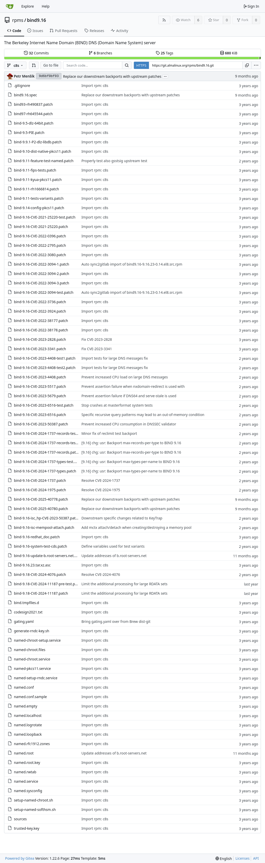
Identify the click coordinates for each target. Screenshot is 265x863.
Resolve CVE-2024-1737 (100, 480)
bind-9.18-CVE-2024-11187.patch (41, 593)
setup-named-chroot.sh (33, 800)
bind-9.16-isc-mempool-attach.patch (44, 527)
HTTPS (141, 65)
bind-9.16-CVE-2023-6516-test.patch (43, 405)
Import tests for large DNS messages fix (114, 358)
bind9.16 (36, 20)
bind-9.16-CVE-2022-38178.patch (41, 330)
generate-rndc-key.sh (31, 630)
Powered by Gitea (19, 858)
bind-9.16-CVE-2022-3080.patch (40, 254)
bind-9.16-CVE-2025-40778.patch (41, 499)
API (256, 858)
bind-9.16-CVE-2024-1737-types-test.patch (49, 461)
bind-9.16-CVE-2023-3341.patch (40, 348)
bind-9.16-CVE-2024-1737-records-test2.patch (51, 433)
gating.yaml (24, 621)
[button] (34, 65)
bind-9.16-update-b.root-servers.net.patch (49, 555)
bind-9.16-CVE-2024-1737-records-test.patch (50, 442)
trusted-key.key (26, 828)
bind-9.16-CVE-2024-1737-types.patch (45, 471)
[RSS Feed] (164, 20)
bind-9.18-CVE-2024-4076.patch (40, 574)
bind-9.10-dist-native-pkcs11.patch (42, 151)
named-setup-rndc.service (35, 677)
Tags (164, 53)
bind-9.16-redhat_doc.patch (37, 536)
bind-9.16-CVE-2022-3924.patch (40, 311)
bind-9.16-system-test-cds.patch (40, 546)
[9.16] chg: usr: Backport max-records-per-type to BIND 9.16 (131, 442)
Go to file (50, 65)
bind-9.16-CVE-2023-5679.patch (40, 395)
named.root (24, 753)
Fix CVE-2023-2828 (96, 339)
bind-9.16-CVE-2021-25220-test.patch (44, 217)
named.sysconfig (28, 790)
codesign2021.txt (28, 612)
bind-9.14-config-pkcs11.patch (39, 207)
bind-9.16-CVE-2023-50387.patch (41, 424)
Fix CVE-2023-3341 (96, 348)
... (165, 76)
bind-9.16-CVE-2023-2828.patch (40, 339)
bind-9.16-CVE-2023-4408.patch (40, 377)
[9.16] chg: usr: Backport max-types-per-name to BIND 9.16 (130, 461)
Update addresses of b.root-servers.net (114, 555)
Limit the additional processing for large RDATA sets (124, 583)
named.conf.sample (30, 696)
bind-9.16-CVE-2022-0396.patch (40, 236)
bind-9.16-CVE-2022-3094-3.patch (41, 283)
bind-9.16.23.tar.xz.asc (32, 565)
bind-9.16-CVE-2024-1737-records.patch (47, 452)
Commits (36, 53)
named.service (26, 781)
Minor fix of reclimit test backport (109, 433)
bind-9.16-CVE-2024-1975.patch (40, 489)
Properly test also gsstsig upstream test (114, 160)
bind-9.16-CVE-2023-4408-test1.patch (44, 358)
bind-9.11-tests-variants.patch (39, 198)
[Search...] (127, 65)
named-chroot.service (32, 659)
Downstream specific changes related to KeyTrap (121, 518)
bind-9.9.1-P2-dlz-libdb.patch (38, 142)
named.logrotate (28, 724)
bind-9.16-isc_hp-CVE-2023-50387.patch (47, 518)
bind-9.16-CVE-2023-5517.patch (40, 386)
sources (20, 818)
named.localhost (28, 715)
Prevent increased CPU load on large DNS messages (124, 377)
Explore (27, 6)
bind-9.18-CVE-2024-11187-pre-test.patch (48, 583)
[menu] (256, 65)
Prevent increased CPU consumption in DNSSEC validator (128, 424)
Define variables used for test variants (113, 546)
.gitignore (22, 85)
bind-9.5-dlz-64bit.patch (34, 123)
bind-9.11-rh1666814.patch (36, 189)
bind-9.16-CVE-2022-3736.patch (40, 301)
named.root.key (27, 762)
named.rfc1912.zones (32, 743)
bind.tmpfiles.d (26, 602)
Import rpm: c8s (94, 85)
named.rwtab (25, 771)
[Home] (10, 6)
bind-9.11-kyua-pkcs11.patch (38, 179)
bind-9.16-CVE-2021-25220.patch (41, 226)
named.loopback (28, 734)
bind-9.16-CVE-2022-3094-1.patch (41, 264)
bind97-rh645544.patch (33, 113)
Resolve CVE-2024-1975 (100, 489)
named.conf (24, 687)
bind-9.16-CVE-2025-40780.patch (41, 508)
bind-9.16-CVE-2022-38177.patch (41, 320)
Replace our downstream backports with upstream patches (112, 76)
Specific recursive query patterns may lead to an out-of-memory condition (142, 414)
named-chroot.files (29, 649)
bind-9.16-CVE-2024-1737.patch (40, 480)
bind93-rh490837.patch (33, 104)
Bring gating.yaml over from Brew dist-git (115, 621)
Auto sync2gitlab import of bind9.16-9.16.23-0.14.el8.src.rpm (131, 264)
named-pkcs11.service (32, 668)
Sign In (251, 6)
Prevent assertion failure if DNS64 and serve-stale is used (128, 395)
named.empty (25, 706)
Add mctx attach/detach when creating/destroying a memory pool (136, 527)
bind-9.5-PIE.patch (29, 132)
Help (46, 6)
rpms (17, 20)
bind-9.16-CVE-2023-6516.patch (40, 414)
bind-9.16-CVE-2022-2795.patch (40, 245)
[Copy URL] (247, 65)
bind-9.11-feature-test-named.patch (43, 160)
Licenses (243, 858)
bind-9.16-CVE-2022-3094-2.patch (41, 273)
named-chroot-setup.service (37, 640)
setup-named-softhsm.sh (35, 809)
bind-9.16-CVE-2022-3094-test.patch (43, 292)
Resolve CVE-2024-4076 (100, 574)
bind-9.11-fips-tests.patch (35, 170)
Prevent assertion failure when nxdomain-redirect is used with (133, 386)
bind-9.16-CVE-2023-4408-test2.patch (44, 367)
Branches (100, 53)
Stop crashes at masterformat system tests (116, 405)
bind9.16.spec (25, 95)
